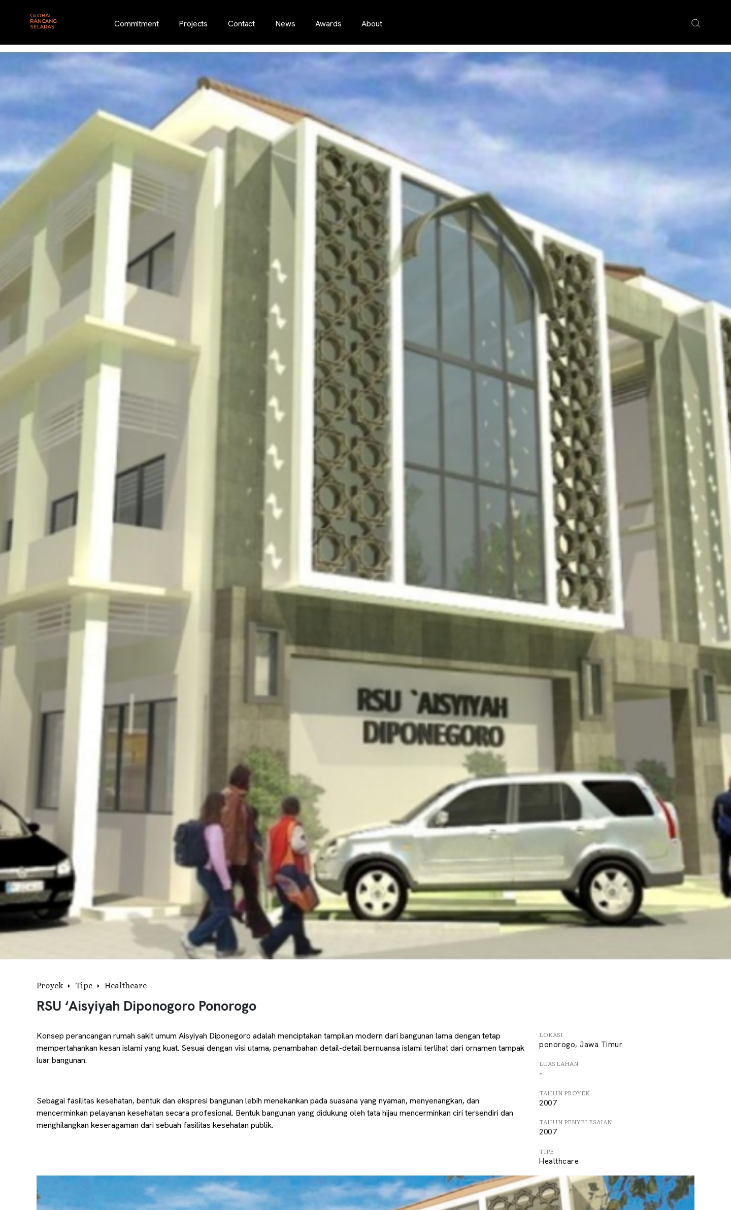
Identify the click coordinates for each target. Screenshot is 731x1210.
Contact (241, 23)
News (285, 23)
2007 (547, 1103)
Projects (193, 23)
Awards (328, 23)
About (371, 23)
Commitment (136, 23)
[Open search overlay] (696, 23)
